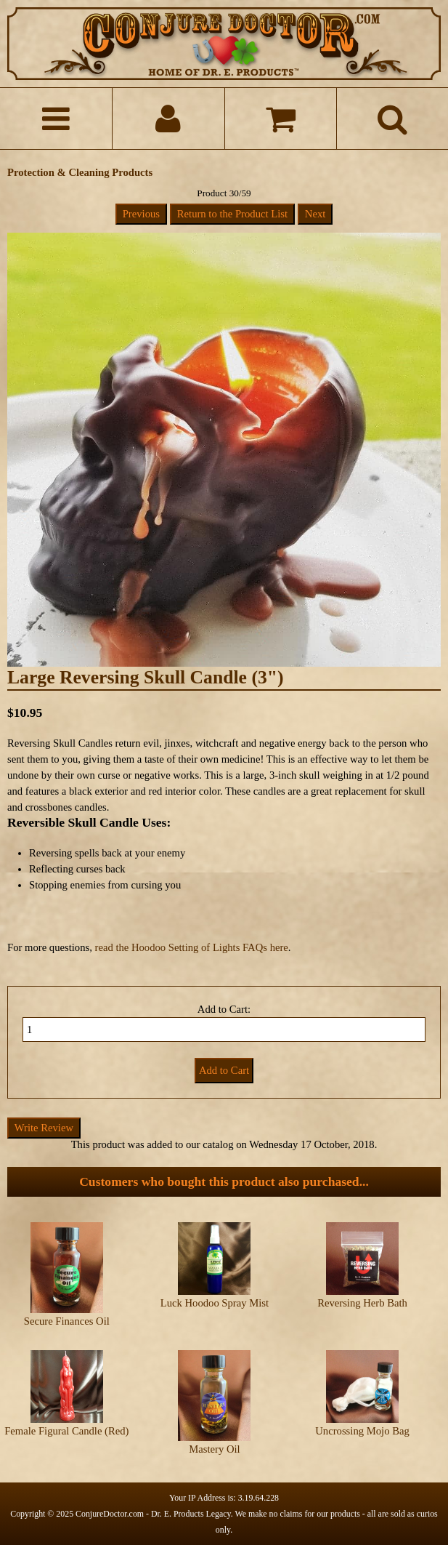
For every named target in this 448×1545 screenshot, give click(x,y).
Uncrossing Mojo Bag (362, 1431)
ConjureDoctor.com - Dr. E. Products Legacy (153, 1514)
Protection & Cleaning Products (79, 172)
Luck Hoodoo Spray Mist (214, 1303)
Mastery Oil (214, 1449)
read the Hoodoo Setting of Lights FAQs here (191, 947)
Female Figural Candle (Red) (66, 1431)
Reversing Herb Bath (362, 1303)
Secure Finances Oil (67, 1321)
